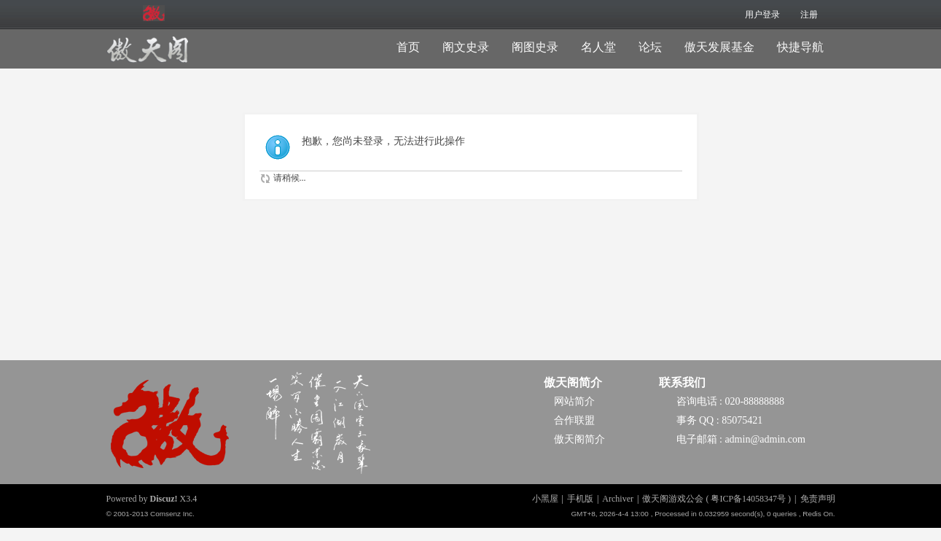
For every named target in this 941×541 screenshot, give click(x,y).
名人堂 (598, 47)
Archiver (617, 499)
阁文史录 (465, 47)
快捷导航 (800, 47)
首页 (408, 47)
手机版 (580, 499)
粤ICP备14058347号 (748, 499)
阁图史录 (535, 47)
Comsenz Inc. (172, 514)
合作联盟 (574, 420)
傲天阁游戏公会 (672, 499)
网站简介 (574, 401)
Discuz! (164, 499)
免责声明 (817, 499)
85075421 (742, 420)
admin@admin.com (765, 439)
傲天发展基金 (719, 47)
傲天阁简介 (573, 382)
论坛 (650, 47)
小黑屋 (545, 499)
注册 (809, 14)
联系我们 (682, 382)
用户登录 (762, 14)
